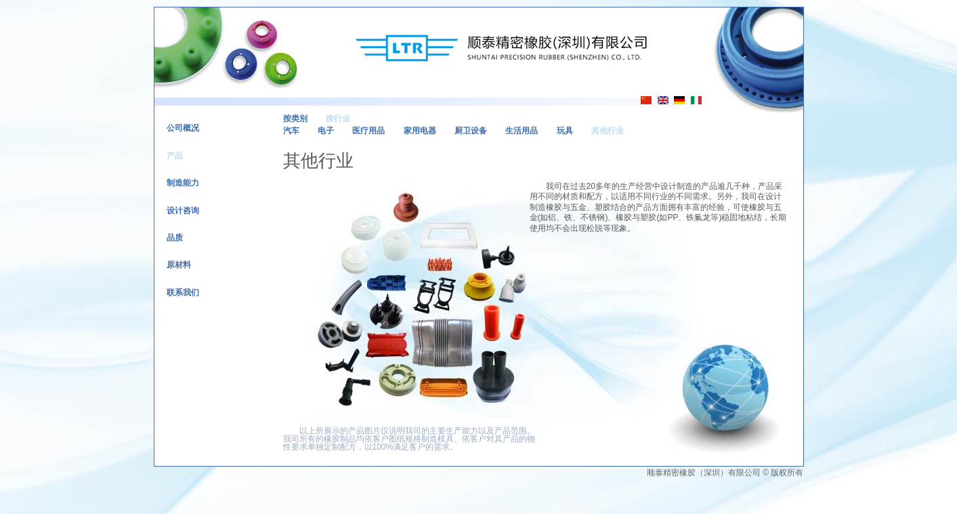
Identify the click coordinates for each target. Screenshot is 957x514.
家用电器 (420, 130)
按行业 (338, 118)
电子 (326, 130)
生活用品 (521, 130)
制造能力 (183, 183)
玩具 (565, 130)
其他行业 (607, 130)
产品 (175, 155)
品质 (175, 237)
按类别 (295, 118)
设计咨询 (183, 210)
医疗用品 (368, 130)
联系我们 (183, 292)
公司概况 (183, 128)
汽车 (291, 130)
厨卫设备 (470, 130)
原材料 (179, 265)
